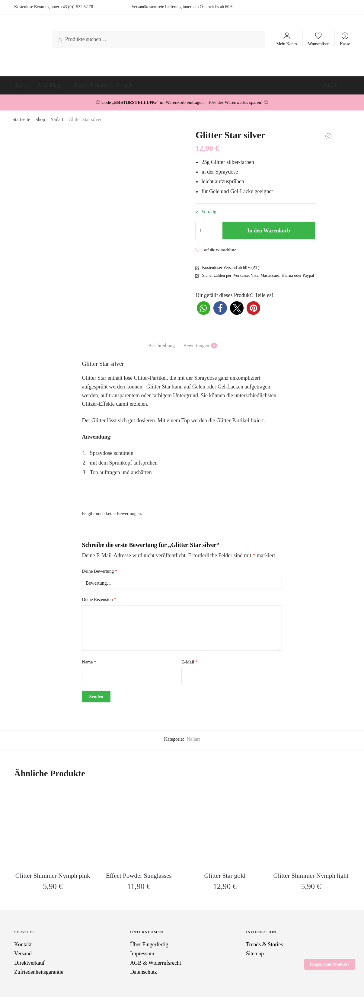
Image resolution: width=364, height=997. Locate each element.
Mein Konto (286, 44)
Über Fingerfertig (149, 944)
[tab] (161, 340)
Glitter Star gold (224, 875)
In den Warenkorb (268, 231)
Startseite (21, 119)
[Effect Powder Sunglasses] (138, 826)
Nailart (56, 119)
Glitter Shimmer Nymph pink (52, 875)
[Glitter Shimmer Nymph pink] (52, 826)
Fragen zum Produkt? (330, 964)
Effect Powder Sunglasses (139, 875)
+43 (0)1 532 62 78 (76, 7)
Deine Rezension (99, 599)
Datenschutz (143, 972)
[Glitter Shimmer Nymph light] (310, 826)
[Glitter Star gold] (224, 826)
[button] (203, 308)
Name (89, 662)
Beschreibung (161, 345)
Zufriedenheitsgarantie (38, 972)
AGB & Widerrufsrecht (155, 963)
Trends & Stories (264, 944)
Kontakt (23, 944)
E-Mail (189, 662)
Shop (40, 119)
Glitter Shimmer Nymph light (310, 875)
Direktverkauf (29, 963)
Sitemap (255, 954)
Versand (23, 954)
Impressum (142, 954)
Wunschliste (318, 44)
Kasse (345, 44)
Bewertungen (196, 346)
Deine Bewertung (99, 571)
